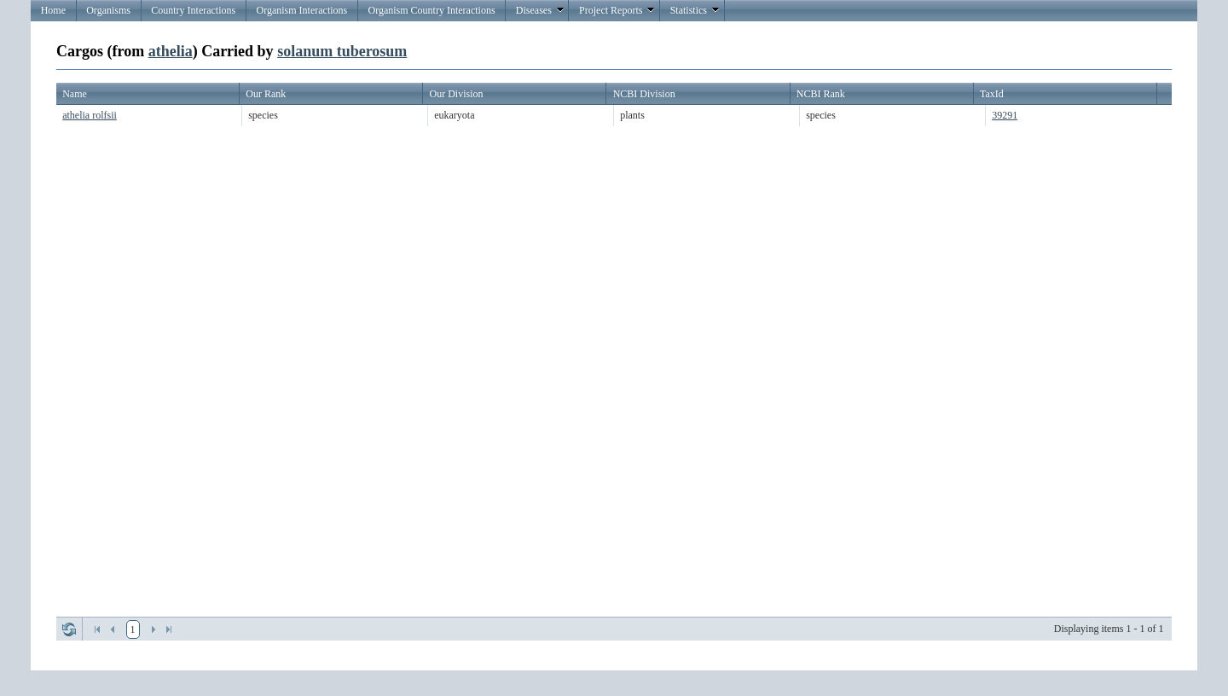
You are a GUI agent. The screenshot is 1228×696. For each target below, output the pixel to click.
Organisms (108, 10)
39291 (1004, 115)
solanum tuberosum (342, 51)
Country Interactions (193, 10)
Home (53, 10)
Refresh (69, 629)
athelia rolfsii (89, 115)
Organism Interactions (301, 10)
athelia (170, 51)
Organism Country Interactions (431, 10)
